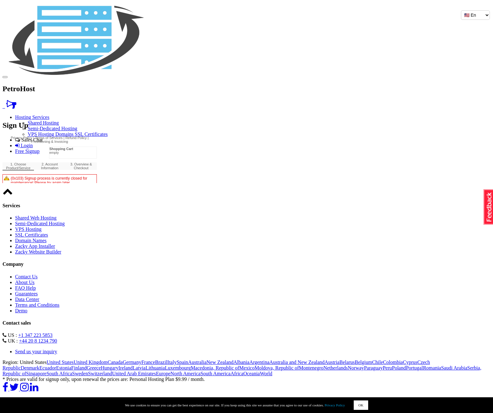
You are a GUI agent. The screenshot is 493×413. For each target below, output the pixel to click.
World (266, 373)
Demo (21, 310)
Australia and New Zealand (296, 362)
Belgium (363, 362)
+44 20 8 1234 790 (38, 340)
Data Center (27, 299)
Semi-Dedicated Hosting (52, 128)
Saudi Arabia (454, 368)
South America (216, 373)
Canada (115, 362)
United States (60, 362)
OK (360, 405)
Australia (197, 362)
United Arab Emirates (134, 373)
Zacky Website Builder (38, 251)
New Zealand (220, 362)
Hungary (110, 368)
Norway (356, 368)
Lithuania (155, 368)
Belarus (347, 362)
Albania (242, 362)
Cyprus (410, 362)
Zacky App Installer (35, 246)
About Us (25, 282)
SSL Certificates (91, 134)
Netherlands (336, 368)
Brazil (161, 362)
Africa (236, 373)
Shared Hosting (43, 123)
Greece (94, 368)
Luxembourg (178, 368)
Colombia (393, 362)
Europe (163, 373)
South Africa (59, 373)
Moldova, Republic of (277, 368)
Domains (65, 134)
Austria (331, 362)
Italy (171, 362)
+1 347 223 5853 (35, 335)
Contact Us (26, 276)
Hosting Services (32, 117)
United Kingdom (91, 362)
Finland (79, 368)
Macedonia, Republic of (215, 368)
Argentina (259, 362)
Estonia (63, 368)
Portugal (414, 368)
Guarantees (26, 293)
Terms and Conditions (37, 305)
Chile (377, 362)
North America (185, 373)
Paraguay (373, 368)
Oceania (251, 373)
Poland (399, 368)
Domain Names (31, 240)
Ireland (126, 368)
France (148, 362)
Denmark (30, 368)
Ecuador (47, 368)
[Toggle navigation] (5, 77)
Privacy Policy (335, 405)
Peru (387, 368)
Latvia (139, 368)
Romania (432, 368)
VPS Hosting (41, 134)
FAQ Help (25, 288)
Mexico (247, 368)
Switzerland (100, 373)
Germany (132, 362)
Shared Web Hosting (36, 217)
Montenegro (311, 368)
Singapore (36, 373)
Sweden (80, 373)
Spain (182, 362)
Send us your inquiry (36, 351)
